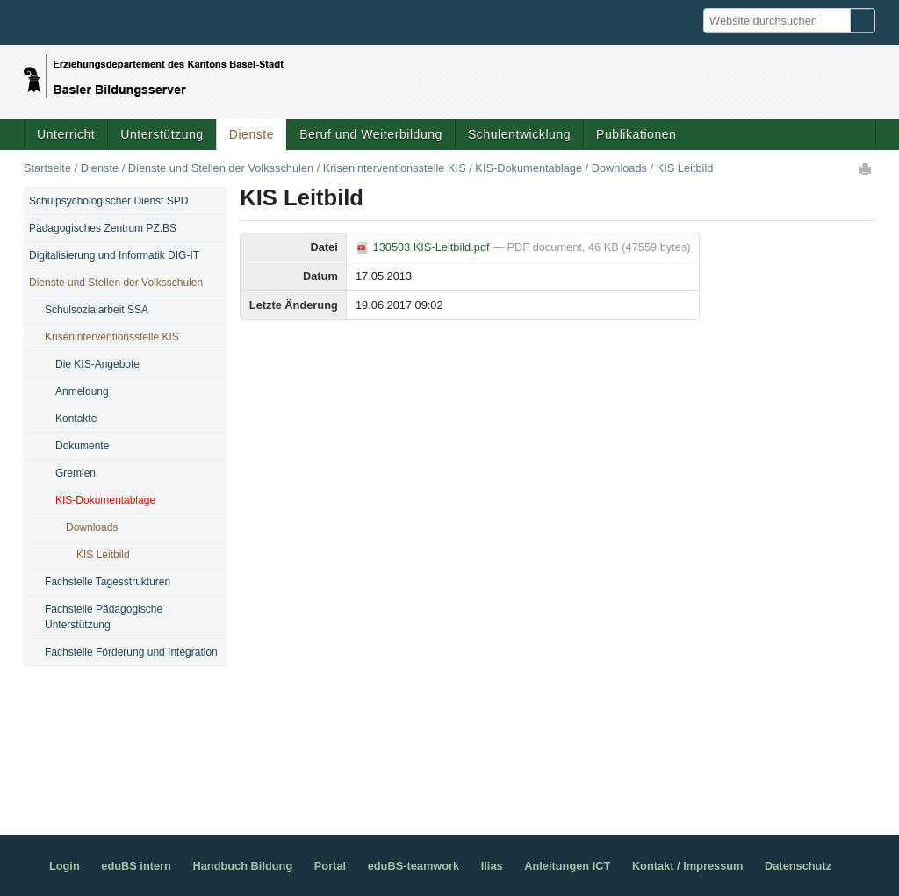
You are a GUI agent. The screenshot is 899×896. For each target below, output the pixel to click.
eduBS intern (136, 865)
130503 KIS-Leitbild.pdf (424, 247)
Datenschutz (798, 865)
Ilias (492, 865)
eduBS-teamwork (414, 865)
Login (64, 865)
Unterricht (66, 134)
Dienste (251, 134)
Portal (330, 865)
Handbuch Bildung (242, 865)
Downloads (619, 168)
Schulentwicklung (519, 134)
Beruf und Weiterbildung (370, 134)
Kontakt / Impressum (688, 865)
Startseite (47, 168)
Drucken (866, 168)
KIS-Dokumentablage (528, 168)
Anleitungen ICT (567, 865)
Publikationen (636, 134)
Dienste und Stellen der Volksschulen (220, 168)
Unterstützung (161, 134)
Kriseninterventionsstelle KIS (394, 168)
